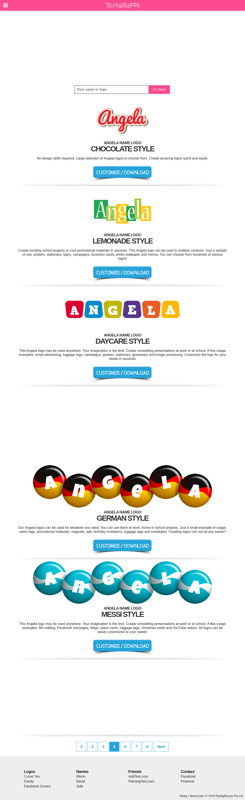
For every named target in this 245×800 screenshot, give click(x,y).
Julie (79, 786)
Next (161, 747)
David (80, 781)
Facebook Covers (37, 786)
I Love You (32, 776)
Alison (81, 776)
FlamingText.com (141, 781)
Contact (187, 771)
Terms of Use (196, 795)
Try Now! (159, 89)
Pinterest (187, 781)
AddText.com (138, 776)
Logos (29, 771)
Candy (29, 781)
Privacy (183, 795)
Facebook (188, 776)
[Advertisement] (122, 48)
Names (82, 771)
